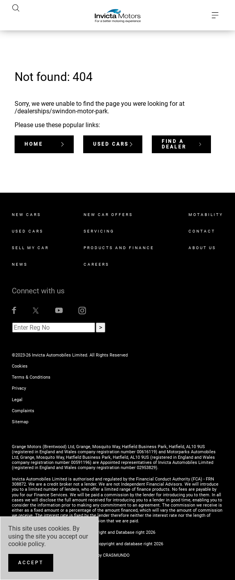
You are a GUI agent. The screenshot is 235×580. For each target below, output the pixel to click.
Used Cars (112, 144)
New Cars (26, 214)
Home (44, 144)
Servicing (99, 231)
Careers (96, 264)
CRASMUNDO (116, 555)
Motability (205, 214)
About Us (202, 248)
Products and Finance (119, 248)
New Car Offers (108, 214)
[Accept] (30, 563)
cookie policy (26, 544)
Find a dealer (181, 144)
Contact (201, 231)
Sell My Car (30, 248)
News (20, 264)
